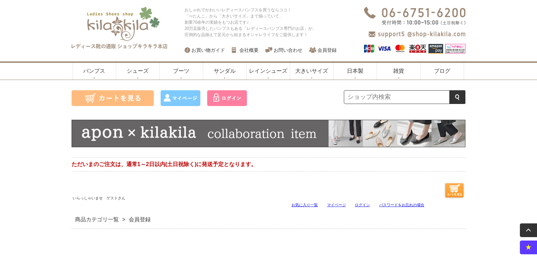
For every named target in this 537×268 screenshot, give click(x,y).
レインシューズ (268, 71)
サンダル (225, 71)
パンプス (94, 71)
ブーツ (181, 71)
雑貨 (398, 71)
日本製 (355, 71)
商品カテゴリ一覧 (97, 219)
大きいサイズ (311, 71)
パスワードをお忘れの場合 (401, 204)
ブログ (442, 71)
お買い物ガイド (208, 50)
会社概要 (249, 50)
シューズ (138, 71)
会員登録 (327, 50)
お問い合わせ (288, 50)
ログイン (362, 204)
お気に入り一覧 (304, 204)
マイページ (336, 204)
